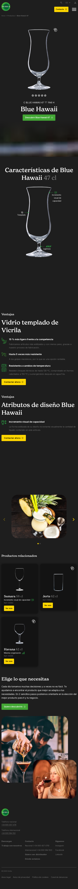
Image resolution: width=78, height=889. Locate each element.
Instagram (59, 845)
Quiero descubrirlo (15, 706)
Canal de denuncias (59, 877)
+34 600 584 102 (8, 833)
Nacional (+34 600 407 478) (37, 845)
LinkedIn (59, 854)
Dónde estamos (32, 859)
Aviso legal (6, 877)
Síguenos (59, 841)
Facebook (59, 850)
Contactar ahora (14, 382)
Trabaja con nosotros (11, 845)
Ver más (9, 608)
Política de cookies (40, 877)
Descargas (6, 841)
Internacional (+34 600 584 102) (38, 850)
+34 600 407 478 (8, 825)
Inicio (3, 16)
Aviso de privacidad (21, 877)
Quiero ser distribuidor (36, 854)
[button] (38, 543)
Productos (11, 16)
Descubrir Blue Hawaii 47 (39, 117)
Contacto (61, 9)
